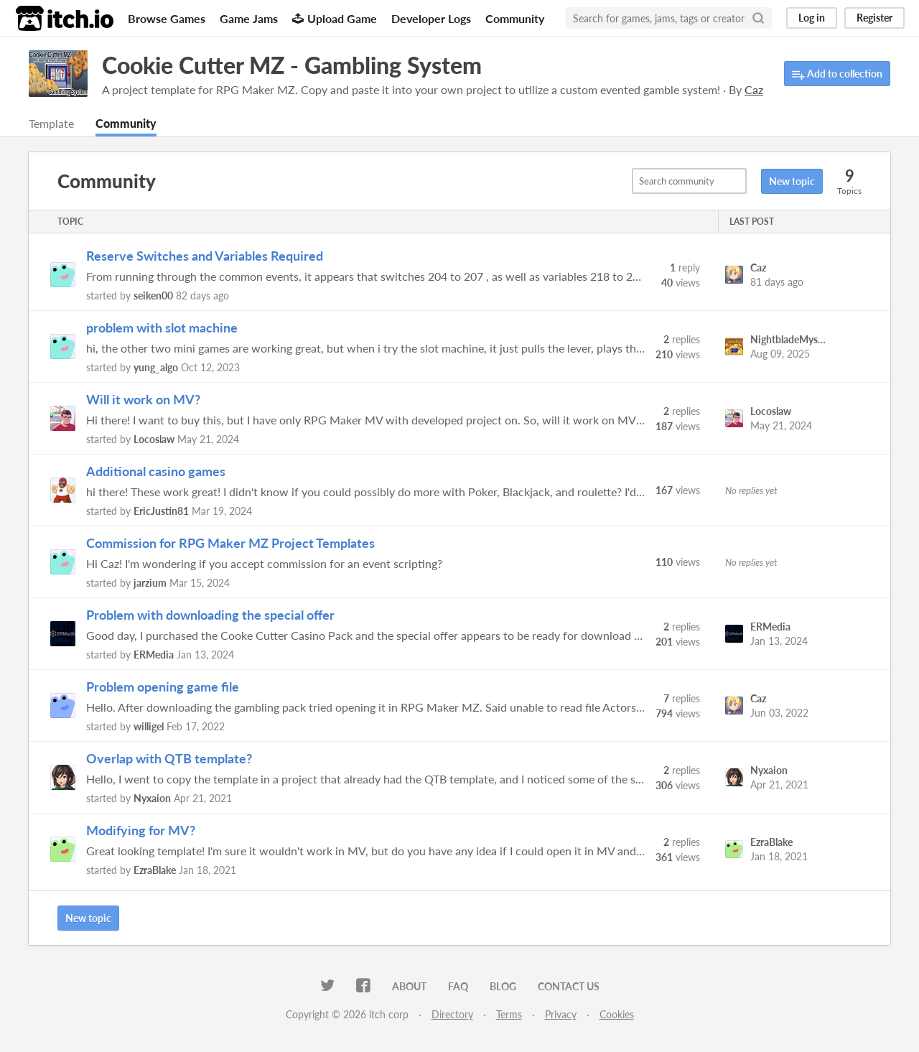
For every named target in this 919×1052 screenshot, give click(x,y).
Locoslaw (154, 439)
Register (874, 17)
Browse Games (166, 18)
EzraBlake (155, 870)
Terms (509, 1014)
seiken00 (153, 295)
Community (514, 18)
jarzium (150, 583)
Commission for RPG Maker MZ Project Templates (230, 543)
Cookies (617, 1014)
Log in (811, 17)
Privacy (561, 1014)
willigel (149, 726)
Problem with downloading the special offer (210, 615)
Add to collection (837, 74)
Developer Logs (431, 18)
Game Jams (249, 18)
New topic (792, 181)
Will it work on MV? (143, 399)
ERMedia (154, 654)
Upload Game (334, 18)
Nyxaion (152, 798)
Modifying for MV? (140, 830)
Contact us (569, 986)
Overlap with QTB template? (169, 758)
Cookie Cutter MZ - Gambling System (292, 65)
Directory (452, 1014)
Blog (503, 986)
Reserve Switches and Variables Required (204, 256)
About (409, 986)
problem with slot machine (162, 327)
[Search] (758, 18)
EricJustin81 (161, 511)
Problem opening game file (162, 686)
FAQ (458, 986)
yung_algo (156, 367)
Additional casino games (155, 471)
